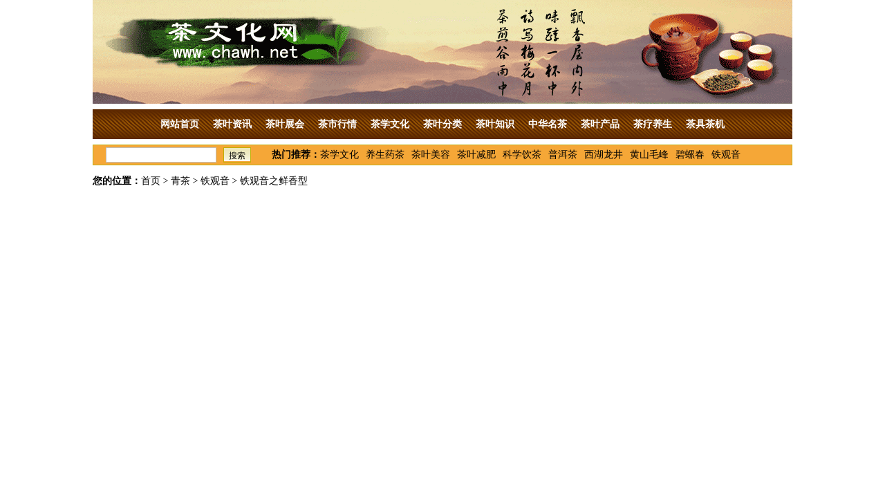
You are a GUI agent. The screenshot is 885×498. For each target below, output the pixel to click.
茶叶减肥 (476, 154)
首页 (150, 181)
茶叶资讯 (232, 124)
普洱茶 (562, 154)
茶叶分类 (442, 124)
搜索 (237, 155)
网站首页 (179, 124)
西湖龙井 (603, 154)
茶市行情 (337, 124)
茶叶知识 (495, 124)
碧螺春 (690, 154)
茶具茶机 (705, 124)
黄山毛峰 (649, 154)
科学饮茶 (522, 154)
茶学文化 (390, 124)
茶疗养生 (652, 124)
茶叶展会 (285, 124)
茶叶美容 (430, 154)
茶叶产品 (600, 124)
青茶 (180, 181)
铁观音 (725, 154)
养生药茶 (385, 154)
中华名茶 (547, 124)
